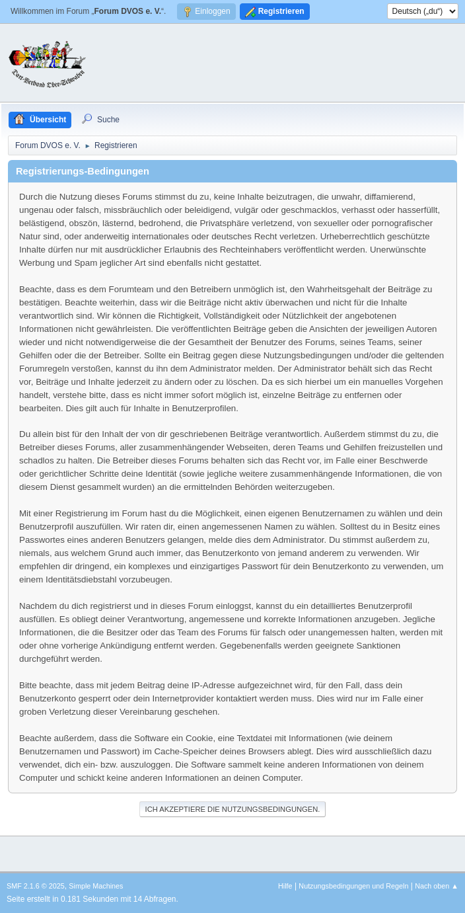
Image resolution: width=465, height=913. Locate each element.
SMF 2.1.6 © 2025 (36, 886)
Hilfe (285, 886)
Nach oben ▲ (436, 886)
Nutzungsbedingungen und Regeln (353, 886)
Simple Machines (96, 886)
